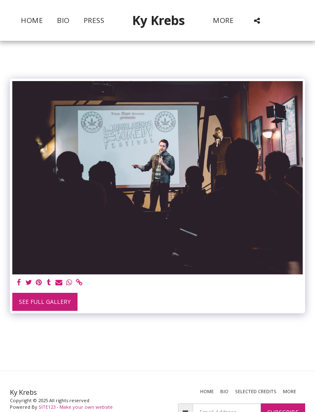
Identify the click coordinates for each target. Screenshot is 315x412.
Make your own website (86, 407)
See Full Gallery (45, 302)
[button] (257, 20)
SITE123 (47, 407)
